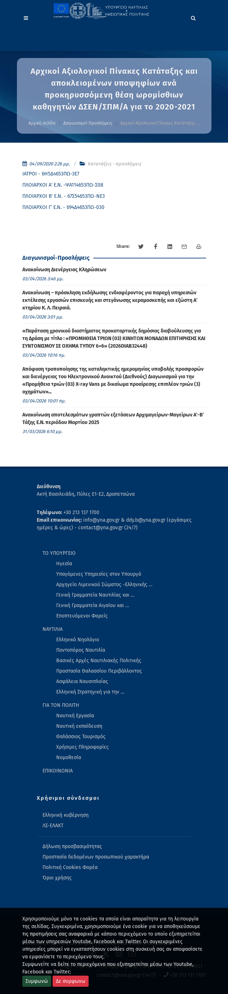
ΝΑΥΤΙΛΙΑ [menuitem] (53, 629)
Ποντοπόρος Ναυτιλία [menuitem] (80, 650)
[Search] (193, 16)
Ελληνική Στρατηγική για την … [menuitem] (90, 692)
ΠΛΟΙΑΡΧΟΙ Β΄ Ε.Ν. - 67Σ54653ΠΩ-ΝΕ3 (63, 196)
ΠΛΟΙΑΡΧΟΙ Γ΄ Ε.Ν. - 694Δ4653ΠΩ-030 (63, 207)
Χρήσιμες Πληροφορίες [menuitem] (82, 747)
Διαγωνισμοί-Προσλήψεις (87, 123)
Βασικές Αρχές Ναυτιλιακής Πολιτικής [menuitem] (98, 661)
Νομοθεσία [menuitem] (68, 757)
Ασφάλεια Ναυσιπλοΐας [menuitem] (82, 681)
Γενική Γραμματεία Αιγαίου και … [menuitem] (92, 605)
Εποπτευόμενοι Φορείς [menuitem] (82, 616)
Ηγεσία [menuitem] (64, 564)
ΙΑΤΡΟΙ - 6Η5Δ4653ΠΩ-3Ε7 (50, 174)
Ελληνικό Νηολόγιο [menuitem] (77, 640)
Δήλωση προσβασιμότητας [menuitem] (72, 846)
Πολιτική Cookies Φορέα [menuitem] (70, 867)
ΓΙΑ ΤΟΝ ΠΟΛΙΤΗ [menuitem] (61, 705)
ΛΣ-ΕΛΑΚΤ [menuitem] (53, 826)
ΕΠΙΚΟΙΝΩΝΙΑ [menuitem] (58, 771)
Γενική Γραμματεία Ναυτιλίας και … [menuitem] (95, 595)
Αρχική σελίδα (41, 123)
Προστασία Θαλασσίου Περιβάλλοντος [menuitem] (99, 671)
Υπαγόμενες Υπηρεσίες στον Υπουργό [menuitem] (98, 574)
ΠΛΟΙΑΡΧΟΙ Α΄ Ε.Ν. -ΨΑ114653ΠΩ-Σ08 (62, 185)
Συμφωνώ (37, 981)
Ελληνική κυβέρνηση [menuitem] (66, 815)
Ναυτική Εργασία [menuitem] (75, 716)
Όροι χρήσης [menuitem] (57, 878)
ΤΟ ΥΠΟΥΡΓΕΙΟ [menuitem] (59, 553)
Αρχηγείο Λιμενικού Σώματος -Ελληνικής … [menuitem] (104, 584)
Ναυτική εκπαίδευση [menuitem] (79, 726)
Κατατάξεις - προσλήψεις (114, 163)
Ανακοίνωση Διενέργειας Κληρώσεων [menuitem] (64, 270)
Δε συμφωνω (70, 981)
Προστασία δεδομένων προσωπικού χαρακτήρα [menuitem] (96, 857)
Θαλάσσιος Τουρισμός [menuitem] (81, 737)
